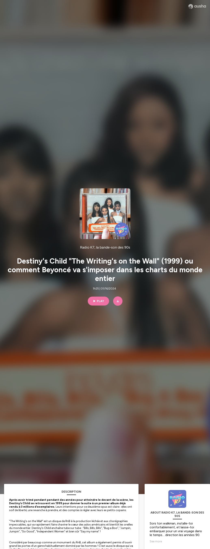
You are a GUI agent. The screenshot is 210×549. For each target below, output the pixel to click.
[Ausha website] (197, 6)
